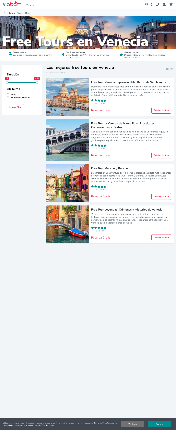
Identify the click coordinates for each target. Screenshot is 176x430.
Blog (27, 13)
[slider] (7, 82)
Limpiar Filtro (15, 107)
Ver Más (132, 424)
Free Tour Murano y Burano (109, 168)
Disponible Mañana (18, 97)
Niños (11, 94)
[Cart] (171, 5)
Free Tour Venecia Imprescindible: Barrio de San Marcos (128, 82)
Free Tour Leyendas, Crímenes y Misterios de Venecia (126, 210)
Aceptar (159, 424)
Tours (20, 13)
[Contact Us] (159, 4)
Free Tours (9, 13)
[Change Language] (145, 5)
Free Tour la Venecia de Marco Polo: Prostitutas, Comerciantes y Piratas (123, 125)
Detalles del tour (161, 110)
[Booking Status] (166, 4)
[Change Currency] (152, 5)
